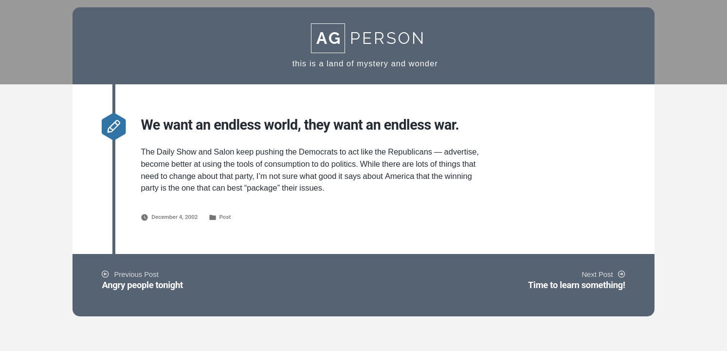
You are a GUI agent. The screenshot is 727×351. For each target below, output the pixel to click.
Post (225, 217)
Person (368, 38)
